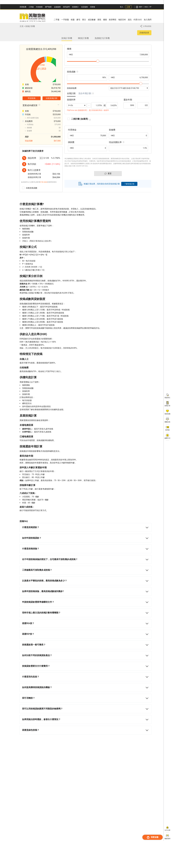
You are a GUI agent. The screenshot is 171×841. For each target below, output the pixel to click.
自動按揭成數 (29, 200)
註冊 (128, 7)
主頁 (21, 26)
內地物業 (39, 7)
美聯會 (92, 7)
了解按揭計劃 (129, 186)
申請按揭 (31, 110)
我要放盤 (152, 837)
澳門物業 (48, 7)
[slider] (97, 61)
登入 (121, 7)
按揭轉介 (75, 7)
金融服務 (57, 7)
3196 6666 (43, 194)
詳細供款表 (144, 33)
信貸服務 (84, 7)
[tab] (71, 96)
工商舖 (31, 7)
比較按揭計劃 (51, 110)
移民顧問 (66, 7)
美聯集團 (23, 7)
